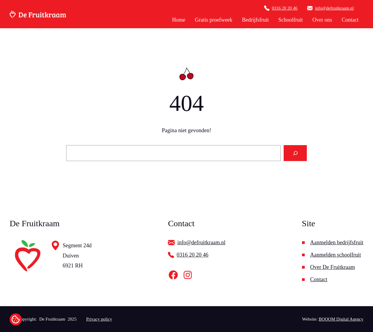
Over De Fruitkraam (332, 267)
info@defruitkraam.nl (334, 8)
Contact (318, 279)
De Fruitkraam (52, 319)
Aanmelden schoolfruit (335, 255)
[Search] (295, 153)
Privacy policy (99, 319)
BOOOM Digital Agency (341, 319)
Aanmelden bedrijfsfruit (336, 242)
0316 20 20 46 (284, 8)
